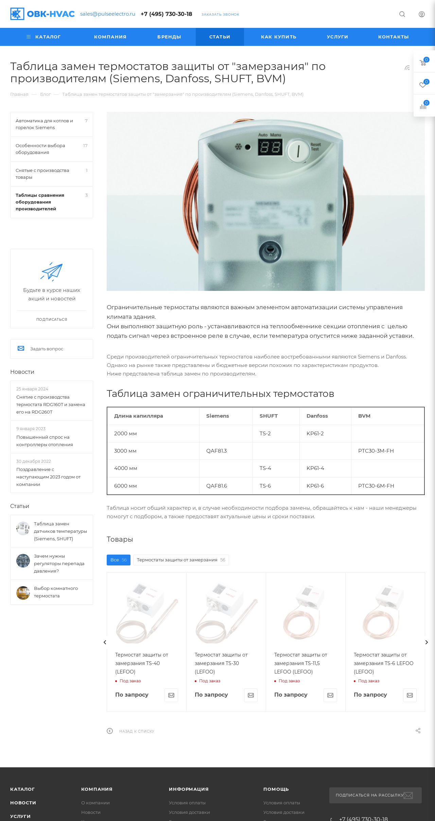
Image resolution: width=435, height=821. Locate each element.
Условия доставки (189, 812)
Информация (189, 789)
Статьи (19, 506)
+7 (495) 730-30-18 (166, 14)
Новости (22, 372)
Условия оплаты (187, 802)
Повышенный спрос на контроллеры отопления (44, 440)
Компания (97, 789)
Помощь (276, 789)
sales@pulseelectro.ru (107, 14)
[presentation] (105, 642)
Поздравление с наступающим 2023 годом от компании (48, 477)
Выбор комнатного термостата (56, 592)
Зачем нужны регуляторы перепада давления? (59, 563)
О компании (95, 802)
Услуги (20, 816)
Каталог (22, 789)
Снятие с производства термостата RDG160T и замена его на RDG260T (50, 404)
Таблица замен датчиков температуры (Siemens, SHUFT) (60, 531)
